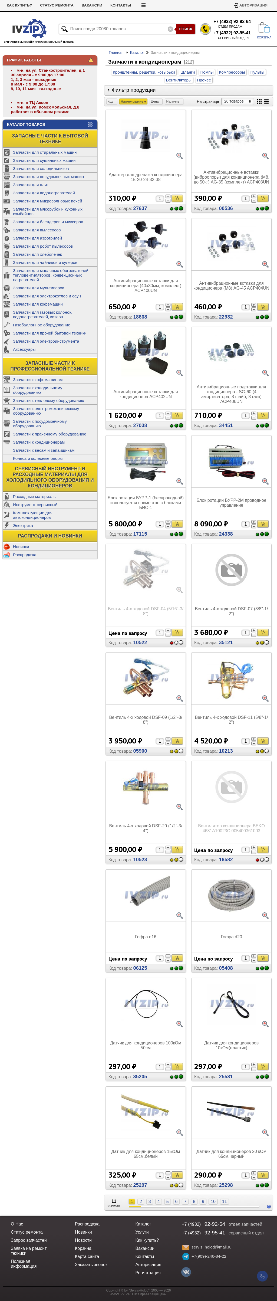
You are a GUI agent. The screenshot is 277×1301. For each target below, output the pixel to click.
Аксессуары (24, 349)
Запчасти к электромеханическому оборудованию (46, 410)
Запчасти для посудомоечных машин (48, 176)
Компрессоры (232, 72)
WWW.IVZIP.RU (121, 1294)
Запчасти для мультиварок (38, 288)
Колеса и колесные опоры (38, 458)
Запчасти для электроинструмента (46, 341)
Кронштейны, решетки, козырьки (144, 72)
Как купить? (19, 5)
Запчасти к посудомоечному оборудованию (40, 423)
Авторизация (253, 5)
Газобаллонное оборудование (41, 325)
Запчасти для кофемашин (38, 304)
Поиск (185, 29)
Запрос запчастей (29, 1240)
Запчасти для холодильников (41, 168)
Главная (116, 52)
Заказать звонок (91, 1264)
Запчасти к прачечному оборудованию (49, 434)
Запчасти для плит (31, 184)
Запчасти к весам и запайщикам (43, 450)
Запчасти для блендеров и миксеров (48, 221)
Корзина (83, 1248)
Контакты (120, 5)
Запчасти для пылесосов (37, 230)
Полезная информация (24, 1264)
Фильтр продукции (134, 90)
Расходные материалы (35, 496)
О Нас (17, 1224)
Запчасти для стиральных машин (45, 152)
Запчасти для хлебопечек (37, 254)
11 (224, 1201)
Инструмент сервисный (35, 504)
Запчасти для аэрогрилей (37, 238)
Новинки (21, 546)
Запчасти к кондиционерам (39, 442)
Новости (83, 1240)
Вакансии (92, 5)
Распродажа (24, 554)
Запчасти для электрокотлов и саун (47, 296)
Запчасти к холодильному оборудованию (37, 390)
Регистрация (148, 1272)
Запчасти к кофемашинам (37, 379)
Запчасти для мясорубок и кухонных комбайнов (48, 211)
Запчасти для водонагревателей (44, 193)
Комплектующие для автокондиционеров (32, 515)
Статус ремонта (57, 5)
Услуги (142, 1232)
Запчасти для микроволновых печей (47, 201)
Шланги (187, 72)
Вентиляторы (179, 80)
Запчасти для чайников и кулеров (45, 262)
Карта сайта (87, 1256)
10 (213, 1201)
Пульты (257, 72)
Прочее (204, 80)
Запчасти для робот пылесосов (43, 246)
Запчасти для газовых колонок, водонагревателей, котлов (42, 314)
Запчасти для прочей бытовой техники (50, 333)
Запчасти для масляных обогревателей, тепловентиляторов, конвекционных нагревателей (51, 275)
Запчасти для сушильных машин (44, 160)
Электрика (23, 525)
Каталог (137, 52)
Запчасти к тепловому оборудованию (48, 400)
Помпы (206, 72)
